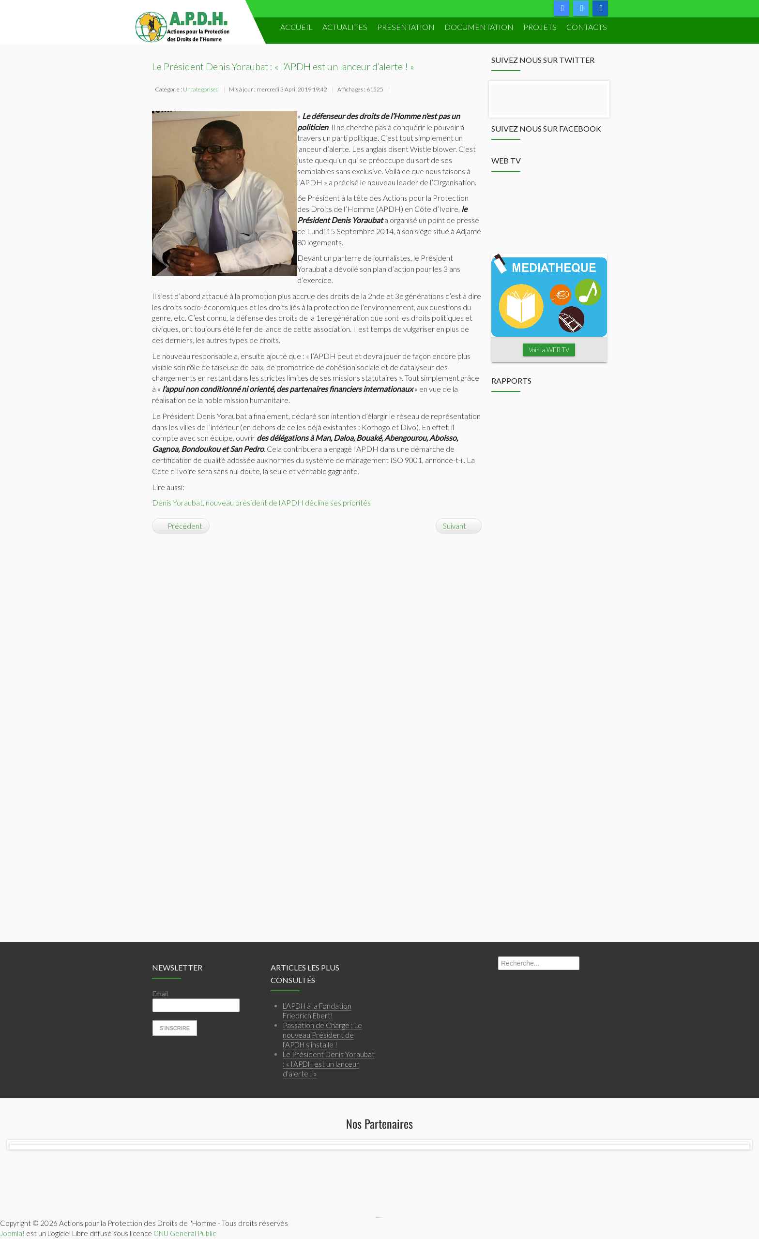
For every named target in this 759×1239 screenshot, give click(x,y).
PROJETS (540, 26)
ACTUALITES (344, 26)
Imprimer (397, 90)
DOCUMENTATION (479, 26)
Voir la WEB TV (549, 350)
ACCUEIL (296, 26)
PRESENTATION (406, 26)
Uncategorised (201, 89)
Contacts (586, 26)
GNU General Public (184, 1233)
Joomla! (12, 1233)
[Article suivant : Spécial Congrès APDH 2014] (459, 526)
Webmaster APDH (381, 1217)
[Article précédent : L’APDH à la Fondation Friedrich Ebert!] (181, 526)
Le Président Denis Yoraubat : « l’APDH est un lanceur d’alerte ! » (283, 66)
